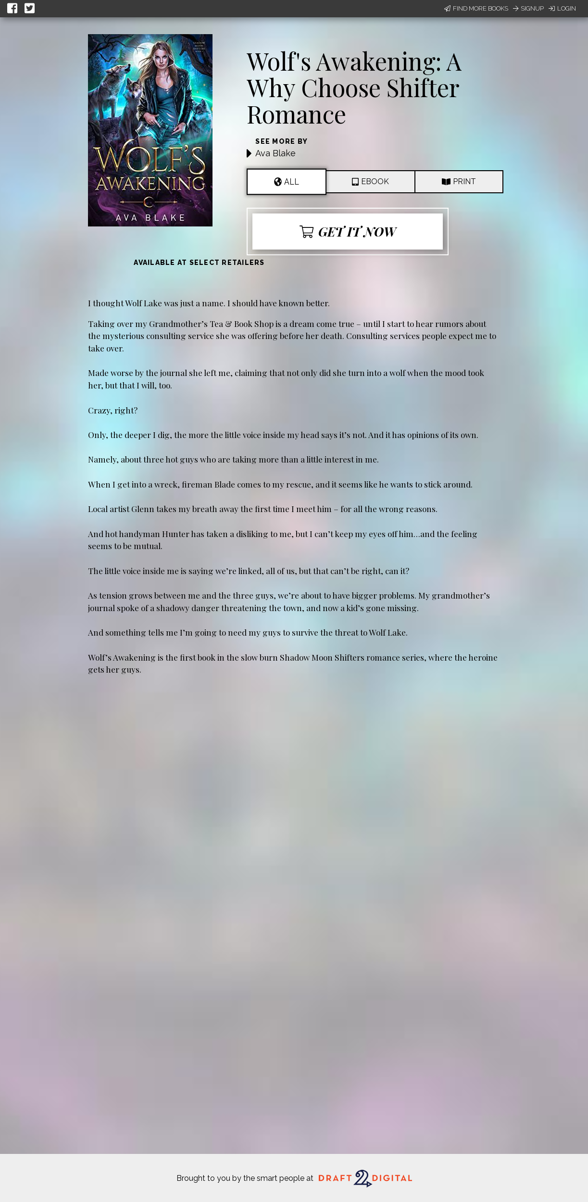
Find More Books (476, 8)
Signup (528, 8)
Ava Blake (275, 153)
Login (562, 8)
